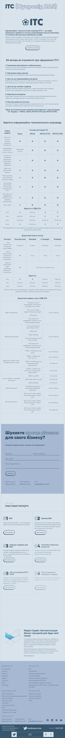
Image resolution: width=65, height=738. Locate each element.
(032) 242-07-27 (10, 484)
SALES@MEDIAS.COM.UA (42, 484)
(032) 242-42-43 (25, 484)
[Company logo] (14, 734)
